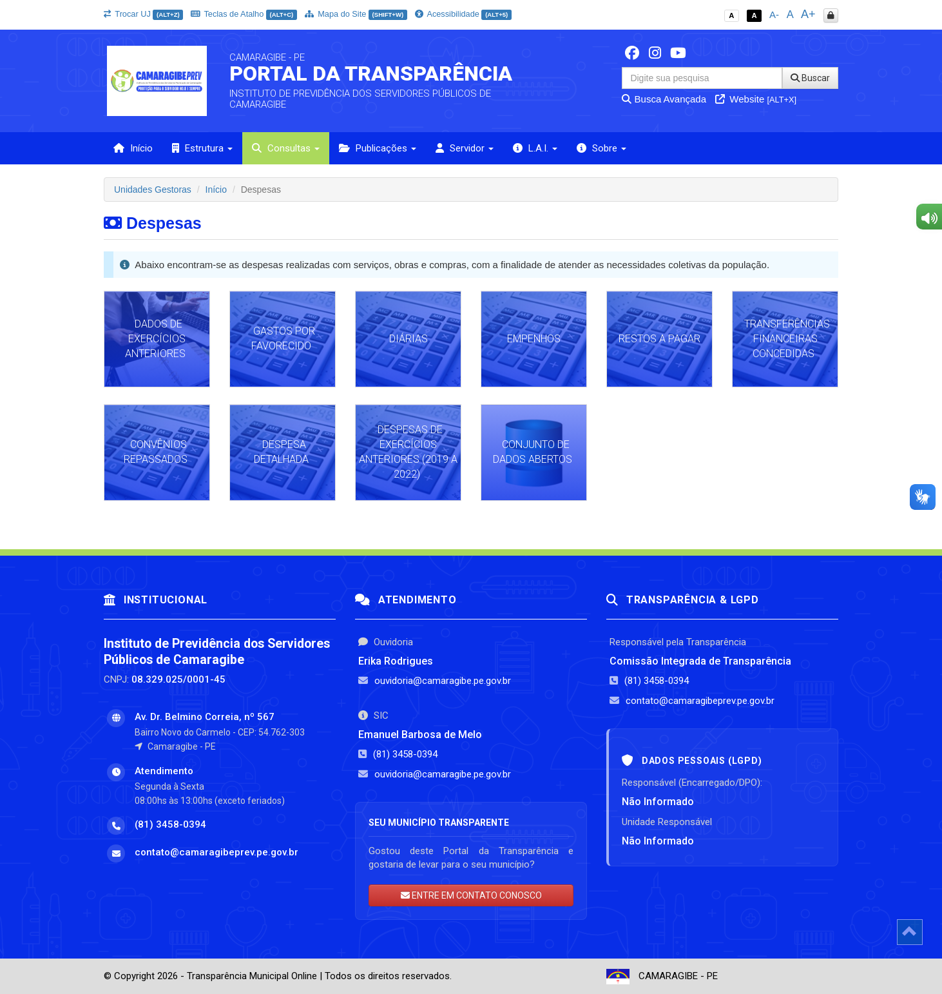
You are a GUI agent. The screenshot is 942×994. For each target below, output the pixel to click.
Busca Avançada (664, 98)
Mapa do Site (356, 14)
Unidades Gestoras (152, 189)
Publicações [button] (377, 148)
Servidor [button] (465, 148)
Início (133, 148)
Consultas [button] (286, 148)
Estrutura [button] (202, 148)
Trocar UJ (143, 14)
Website (755, 98)
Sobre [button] (601, 148)
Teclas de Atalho (244, 14)
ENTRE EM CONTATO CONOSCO (471, 895)
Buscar (810, 78)
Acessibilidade (463, 14)
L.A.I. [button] (535, 148)
